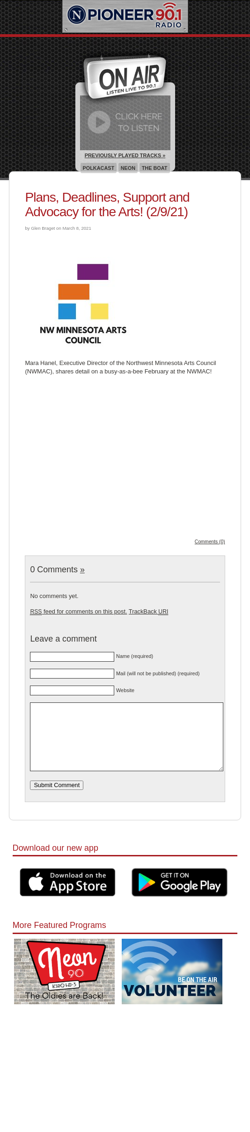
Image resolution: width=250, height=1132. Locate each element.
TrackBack (148, 611)
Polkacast (99, 168)
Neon (128, 168)
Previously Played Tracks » (125, 155)
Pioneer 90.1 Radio (125, 17)
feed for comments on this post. (78, 611)
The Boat (155, 168)
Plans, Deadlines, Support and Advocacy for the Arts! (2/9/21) (107, 204)
